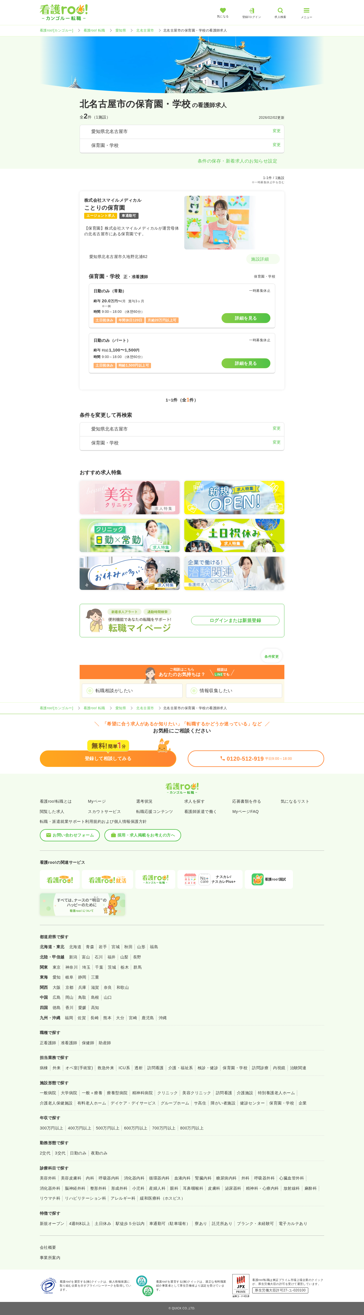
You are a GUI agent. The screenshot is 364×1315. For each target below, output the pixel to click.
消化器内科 (134, 1178)
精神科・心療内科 (262, 1188)
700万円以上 (164, 1128)
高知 (95, 1007)
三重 (95, 977)
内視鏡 (279, 1068)
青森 (90, 946)
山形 (141, 946)
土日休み (103, 1223)
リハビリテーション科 (85, 1198)
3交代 (60, 1153)
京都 (69, 987)
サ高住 (200, 1103)
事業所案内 (50, 1257)
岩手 (103, 946)
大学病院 (69, 1093)
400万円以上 (80, 1128)
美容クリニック (196, 1093)
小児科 (138, 1188)
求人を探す (194, 801)
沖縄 (163, 1018)
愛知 (57, 977)
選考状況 (144, 801)
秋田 (128, 946)
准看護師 (69, 1043)
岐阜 (69, 977)
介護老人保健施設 (56, 1103)
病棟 (44, 1068)
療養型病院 (117, 1093)
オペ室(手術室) (79, 1068)
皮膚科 (214, 1188)
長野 (137, 957)
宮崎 (133, 1018)
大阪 (57, 987)
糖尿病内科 (226, 1178)
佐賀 (82, 1018)
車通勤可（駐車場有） (170, 1223)
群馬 (137, 967)
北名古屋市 (145, 30)
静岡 (82, 977)
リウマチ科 (50, 1198)
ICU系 (124, 1068)
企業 (303, 1103)
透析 (139, 1068)
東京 (57, 967)
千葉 (99, 967)
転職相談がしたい (114, 690)
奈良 (108, 987)
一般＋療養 (92, 1093)
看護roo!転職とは (56, 801)
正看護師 (48, 1043)
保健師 (88, 1043)
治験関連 (298, 1068)
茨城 (112, 967)
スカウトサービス (104, 811)
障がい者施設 (223, 1103)
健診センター (252, 1103)
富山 (86, 957)
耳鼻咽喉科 (193, 1188)
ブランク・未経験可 (255, 1223)
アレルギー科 (123, 1198)
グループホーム (175, 1103)
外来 (57, 1068)
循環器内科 (159, 1178)
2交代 (45, 1153)
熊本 (107, 1018)
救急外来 (106, 1068)
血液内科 (182, 1178)
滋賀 (95, 987)
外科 (245, 1178)
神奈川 (71, 967)
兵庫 (82, 987)
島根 (95, 997)
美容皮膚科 (71, 1178)
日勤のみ (78, 1153)
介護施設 (245, 1093)
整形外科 (98, 1188)
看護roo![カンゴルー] (56, 30)
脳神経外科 (75, 1188)
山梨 (124, 957)
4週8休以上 (79, 1223)
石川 (99, 957)
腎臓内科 (203, 1178)
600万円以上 (136, 1128)
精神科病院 (142, 1093)
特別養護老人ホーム (276, 1093)
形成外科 (119, 1188)
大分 (120, 1018)
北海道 (75, 946)
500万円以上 (107, 1128)
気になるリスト (295, 801)
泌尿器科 (233, 1188)
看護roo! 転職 (94, 30)
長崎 (94, 1018)
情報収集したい (216, 690)
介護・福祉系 (180, 1068)
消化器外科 (50, 1188)
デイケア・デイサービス (133, 1103)
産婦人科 (157, 1188)
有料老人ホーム (91, 1103)
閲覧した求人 (52, 811)
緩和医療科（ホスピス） (162, 1198)
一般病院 (48, 1093)
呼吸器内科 (109, 1178)
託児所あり (222, 1223)
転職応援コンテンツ (154, 811)
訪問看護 (155, 1068)
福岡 (69, 1018)
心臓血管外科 (291, 1178)
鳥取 (82, 997)
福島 (154, 946)
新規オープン (52, 1223)
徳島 (57, 1007)
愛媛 (82, 1007)
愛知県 (120, 30)
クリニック (167, 1093)
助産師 (105, 1043)
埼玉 (86, 967)
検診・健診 (208, 1068)
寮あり (201, 1223)
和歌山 (123, 987)
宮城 (115, 946)
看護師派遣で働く (200, 811)
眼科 (174, 1188)
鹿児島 (148, 1018)
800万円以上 (192, 1128)
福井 (111, 957)
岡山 (69, 997)
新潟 (73, 957)
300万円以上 (51, 1128)
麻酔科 (311, 1188)
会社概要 (48, 1247)
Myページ (97, 801)
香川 (69, 1007)
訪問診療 (260, 1068)
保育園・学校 (235, 1068)
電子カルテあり (293, 1223)
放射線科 (292, 1188)
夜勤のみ (99, 1153)
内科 (90, 1178)
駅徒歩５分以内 (130, 1223)
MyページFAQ (245, 811)
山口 (108, 997)
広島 (57, 997)
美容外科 (48, 1178)
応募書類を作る (246, 801)
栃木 (125, 967)
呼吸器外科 (264, 1178)
